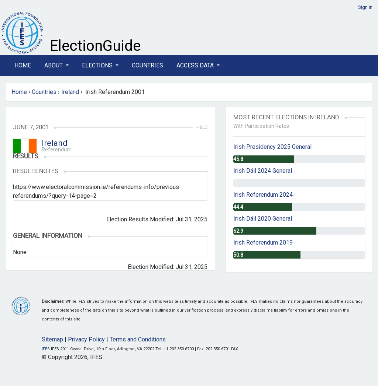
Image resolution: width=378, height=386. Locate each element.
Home (22, 65)
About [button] (54, 65)
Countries (147, 65)
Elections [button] (98, 65)
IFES (46, 349)
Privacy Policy (86, 339)
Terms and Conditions (138, 339)
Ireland (70, 91)
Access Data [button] (195, 65)
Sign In (365, 7)
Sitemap (52, 339)
